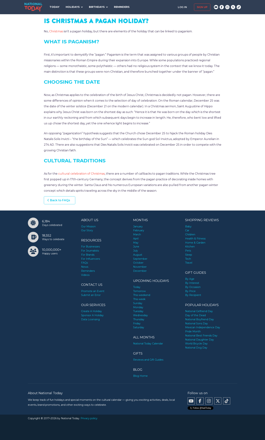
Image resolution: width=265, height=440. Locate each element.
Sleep (188, 254)
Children (190, 234)
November (140, 266)
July (135, 250)
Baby (188, 226)
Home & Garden (195, 242)
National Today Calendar (148, 343)
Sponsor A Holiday (92, 315)
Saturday (138, 327)
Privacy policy (89, 418)
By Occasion (193, 287)
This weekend (141, 295)
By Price (190, 291)
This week (139, 299)
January (138, 226)
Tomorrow (139, 291)
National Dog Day (196, 347)
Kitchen (190, 246)
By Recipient (193, 295)
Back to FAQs (60, 200)
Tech (188, 258)
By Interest (192, 283)
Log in (183, 7)
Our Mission (88, 226)
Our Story (87, 230)
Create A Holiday (91, 311)
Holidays (73, 7)
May (135, 242)
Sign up (202, 7)
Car (187, 230)
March (137, 234)
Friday (137, 323)
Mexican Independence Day (202, 327)
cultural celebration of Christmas (81, 173)
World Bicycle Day (196, 343)
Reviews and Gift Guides (148, 359)
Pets (188, 250)
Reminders (122, 7)
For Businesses (90, 246)
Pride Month (193, 331)
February (138, 230)
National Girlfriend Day (199, 311)
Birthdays (97, 7)
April (135, 238)
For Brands (87, 254)
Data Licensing (90, 319)
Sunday (137, 303)
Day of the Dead (195, 315)
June (136, 246)
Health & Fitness (195, 238)
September (140, 258)
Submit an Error (91, 295)
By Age (189, 278)
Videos (85, 275)
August (137, 254)
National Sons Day (196, 323)
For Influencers (90, 258)
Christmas (56, 31)
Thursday (138, 319)
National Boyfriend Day (199, 319)
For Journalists (90, 250)
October (138, 262)
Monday (138, 307)
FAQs (84, 262)
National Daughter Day (199, 339)
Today (54, 7)
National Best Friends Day (201, 335)
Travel (188, 262)
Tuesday (138, 311)
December (140, 270)
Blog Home (140, 375)
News (84, 266)
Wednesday (140, 315)
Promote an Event (92, 291)
